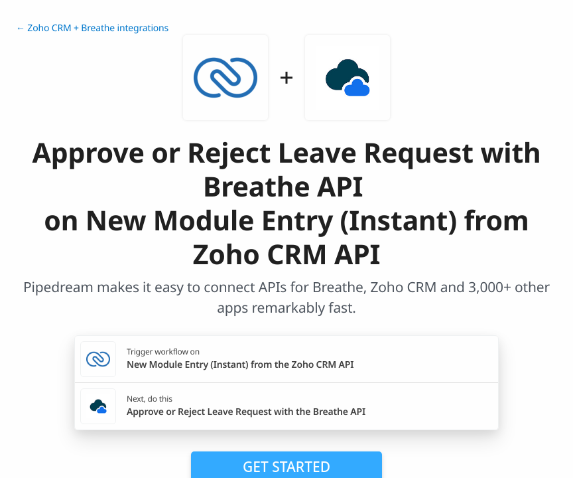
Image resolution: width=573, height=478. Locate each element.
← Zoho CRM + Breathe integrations (92, 28)
